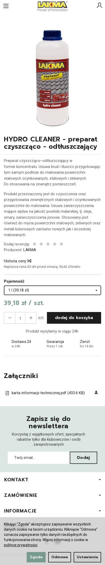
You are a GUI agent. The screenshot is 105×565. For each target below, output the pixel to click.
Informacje (52, 511)
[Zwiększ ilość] (9, 318)
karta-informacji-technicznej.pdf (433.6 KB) (45, 393)
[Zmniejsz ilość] (31, 318)
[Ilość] (20, 318)
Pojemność (14, 281)
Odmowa (59, 557)
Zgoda (36, 557)
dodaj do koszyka (74, 318)
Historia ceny (17, 261)
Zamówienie (52, 495)
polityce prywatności (20, 545)
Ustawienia (87, 557)
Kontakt (52, 479)
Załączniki (21, 376)
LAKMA (29, 250)
